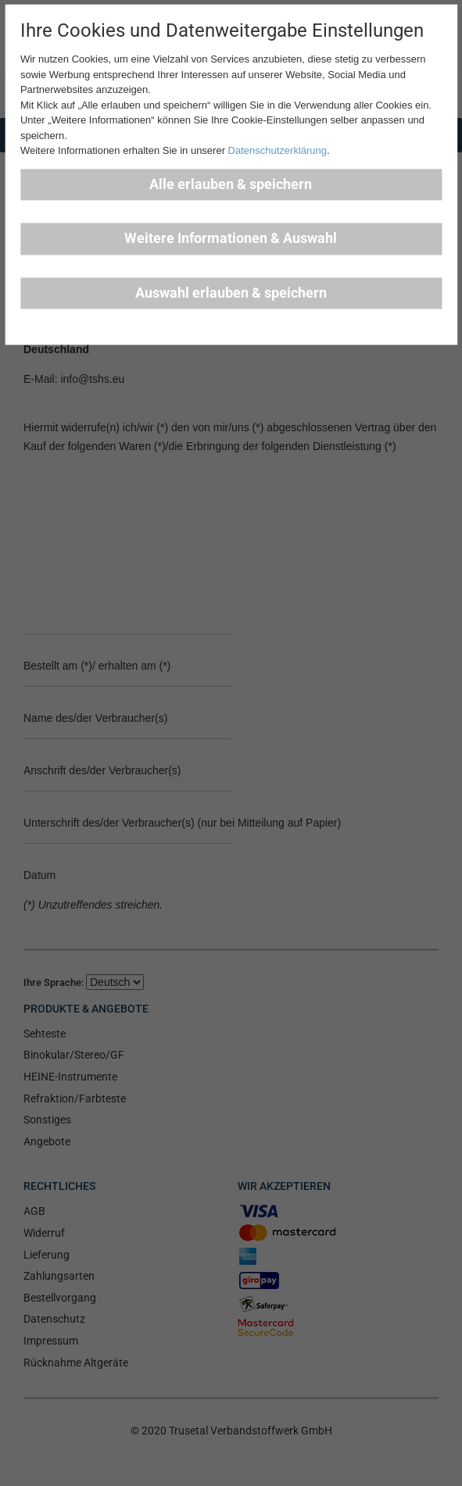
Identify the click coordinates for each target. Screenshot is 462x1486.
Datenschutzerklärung (277, 151)
